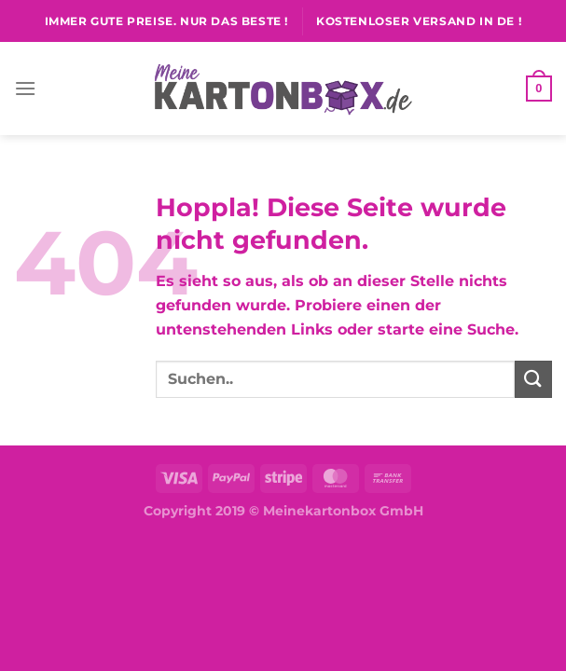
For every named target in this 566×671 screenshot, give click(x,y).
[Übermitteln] (533, 379)
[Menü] (25, 88)
